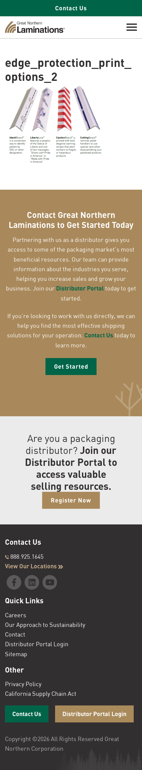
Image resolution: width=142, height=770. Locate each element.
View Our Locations (34, 566)
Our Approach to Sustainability (45, 624)
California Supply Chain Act (40, 693)
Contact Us (71, 8)
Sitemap (16, 654)
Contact (15, 634)
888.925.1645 (24, 556)
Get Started (71, 366)
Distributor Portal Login (36, 644)
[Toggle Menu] (131, 27)
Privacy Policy (23, 683)
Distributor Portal (80, 288)
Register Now (71, 500)
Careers (15, 615)
